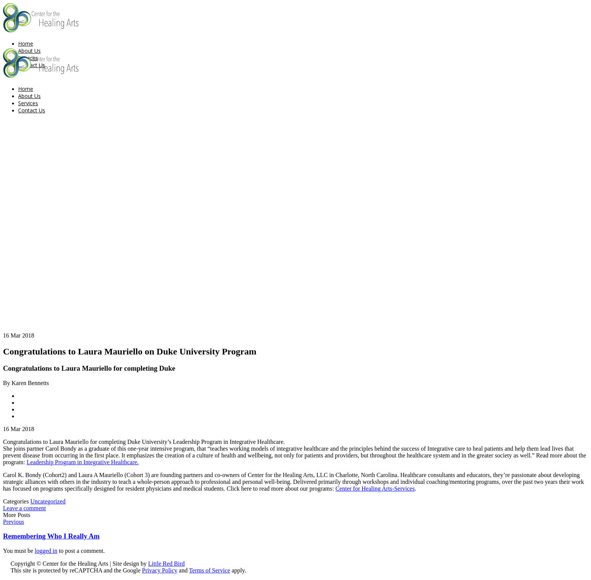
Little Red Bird (166, 563)
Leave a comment (24, 508)
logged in (46, 551)
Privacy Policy (160, 570)
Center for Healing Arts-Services (375, 488)
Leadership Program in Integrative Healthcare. (83, 462)
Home (25, 43)
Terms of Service (209, 570)
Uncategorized (47, 501)
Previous (13, 522)
